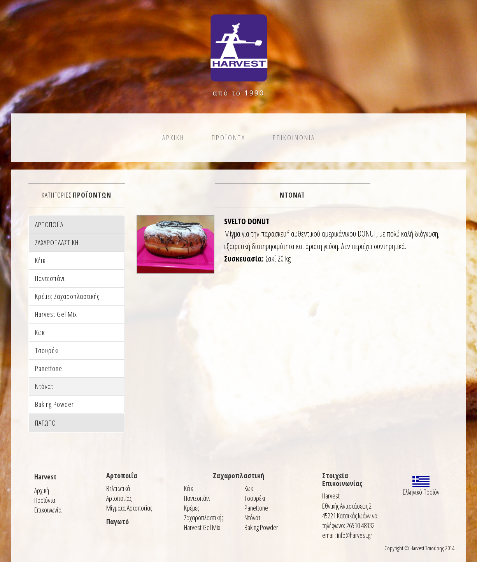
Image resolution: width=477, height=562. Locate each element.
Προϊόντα (44, 500)
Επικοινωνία (47, 509)
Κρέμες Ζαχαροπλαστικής (203, 512)
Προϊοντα (229, 137)
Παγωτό (117, 521)
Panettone (256, 508)
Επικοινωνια (294, 137)
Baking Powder (261, 527)
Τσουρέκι (254, 498)
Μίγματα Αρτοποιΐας (129, 508)
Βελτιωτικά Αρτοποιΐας (119, 493)
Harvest (45, 476)
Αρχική (41, 490)
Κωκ (248, 488)
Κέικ (188, 488)
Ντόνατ (252, 517)
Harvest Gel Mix (202, 527)
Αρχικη (173, 137)
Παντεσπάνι (197, 498)
